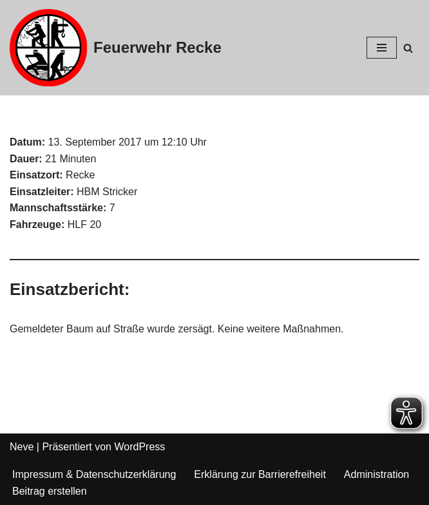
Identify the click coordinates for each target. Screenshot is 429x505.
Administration (376, 474)
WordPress (139, 446)
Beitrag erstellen (49, 491)
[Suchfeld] (408, 48)
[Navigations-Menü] (382, 48)
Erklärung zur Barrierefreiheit (260, 474)
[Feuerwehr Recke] (116, 47)
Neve (21, 446)
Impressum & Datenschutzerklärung (94, 474)
